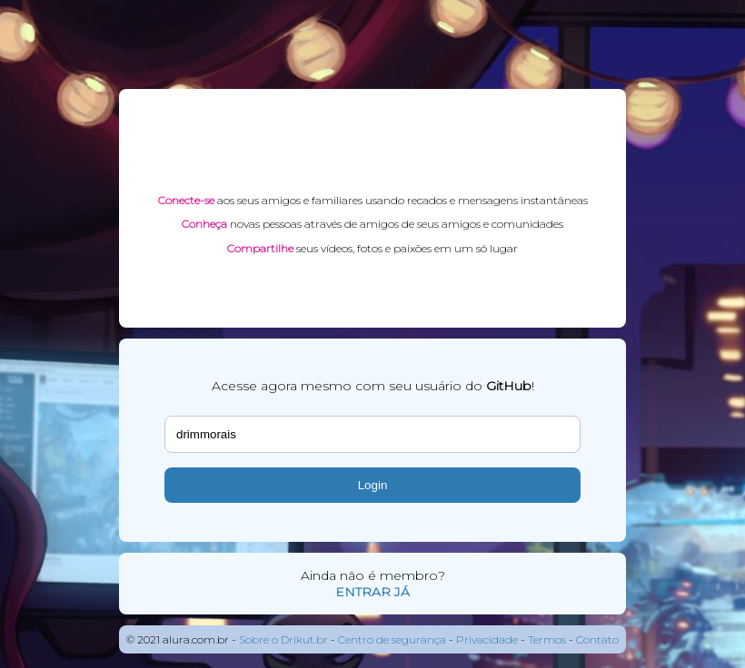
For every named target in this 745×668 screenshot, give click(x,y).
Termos (547, 639)
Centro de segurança (392, 639)
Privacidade (487, 639)
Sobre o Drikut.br (283, 639)
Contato (597, 639)
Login (373, 485)
